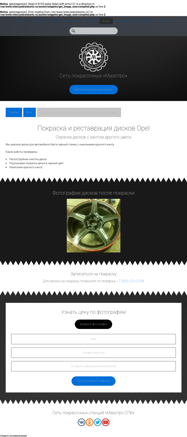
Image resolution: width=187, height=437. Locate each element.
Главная (20, 21)
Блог (106, 21)
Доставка (122, 21)
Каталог (38, 21)
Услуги (55, 21)
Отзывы (90, 21)
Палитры (72, 21)
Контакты (165, 21)
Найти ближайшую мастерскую (93, 89)
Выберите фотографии (93, 324)
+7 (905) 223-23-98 (130, 281)
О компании (144, 21)
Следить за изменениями (13, 436)
